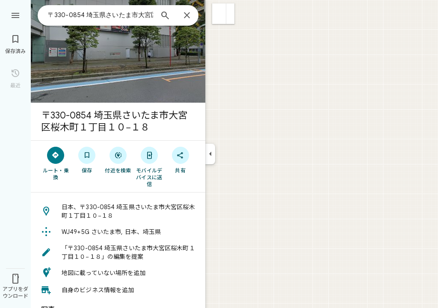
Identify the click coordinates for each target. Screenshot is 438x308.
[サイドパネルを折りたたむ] (210, 154)
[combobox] (100, 15)
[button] (219, 13)
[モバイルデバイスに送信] (149, 166)
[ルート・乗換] (55, 163)
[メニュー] (15, 14)
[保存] (87, 159)
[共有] (180, 159)
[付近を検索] (118, 159)
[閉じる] (186, 16)
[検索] (165, 16)
